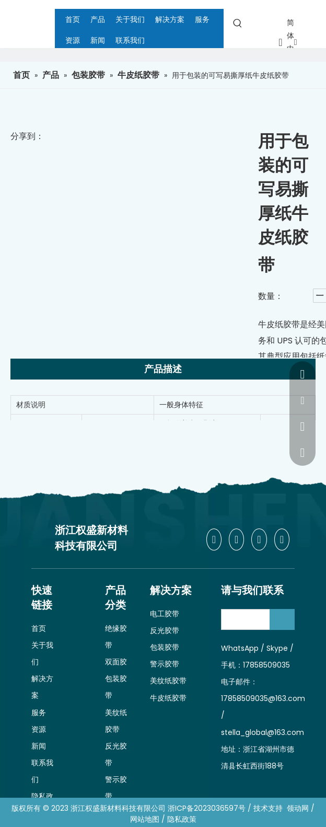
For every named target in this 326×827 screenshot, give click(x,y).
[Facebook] (214, 539)
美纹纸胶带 (168, 680)
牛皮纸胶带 (168, 698)
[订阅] (282, 619)
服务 (38, 712)
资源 (38, 729)
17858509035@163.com (263, 698)
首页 (38, 628)
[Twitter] (258, 539)
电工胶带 (164, 613)
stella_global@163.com (262, 732)
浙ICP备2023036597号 (207, 808)
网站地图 (144, 819)
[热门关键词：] (237, 23)
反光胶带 (164, 630)
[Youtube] (281, 539)
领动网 (298, 808)
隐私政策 (181, 819)
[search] (254, 619)
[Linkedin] (236, 539)
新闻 (38, 746)
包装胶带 (164, 647)
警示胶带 (164, 664)
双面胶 (116, 662)
